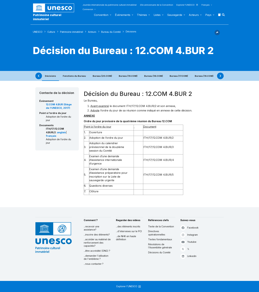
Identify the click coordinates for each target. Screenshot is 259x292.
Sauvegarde (174, 15)
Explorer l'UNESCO (187, 5)
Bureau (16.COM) (204, 76)
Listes (157, 15)
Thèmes (142, 15)
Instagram (189, 234)
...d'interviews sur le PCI (129, 231)
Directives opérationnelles (156, 233)
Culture (51, 31)
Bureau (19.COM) (128, 76)
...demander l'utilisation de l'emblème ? (96, 257)
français (51, 135)
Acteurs (194, 15)
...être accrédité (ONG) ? (97, 250)
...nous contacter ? (93, 263)
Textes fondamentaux (160, 239)
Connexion (88, 9)
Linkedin (188, 256)
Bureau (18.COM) (153, 76)
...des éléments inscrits (128, 226)
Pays (208, 15)
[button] (223, 15)
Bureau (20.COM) (102, 76)
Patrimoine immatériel (71, 31)
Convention (101, 15)
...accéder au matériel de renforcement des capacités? (97, 242)
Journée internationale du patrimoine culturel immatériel (110, 5)
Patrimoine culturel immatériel (47, 17)
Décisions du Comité (159, 252)
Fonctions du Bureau (74, 76)
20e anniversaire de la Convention (156, 5)
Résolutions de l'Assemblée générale (160, 246)
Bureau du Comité (111, 31)
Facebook (189, 227)
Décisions (50, 76)
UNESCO (37, 31)
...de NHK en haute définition (126, 238)
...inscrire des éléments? (97, 234)
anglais (61, 132)
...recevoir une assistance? (91, 228)
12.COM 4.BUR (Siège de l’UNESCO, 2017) (59, 106)
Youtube (188, 241)
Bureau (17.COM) (179, 76)
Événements (122, 15)
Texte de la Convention (161, 226)
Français (206, 5)
